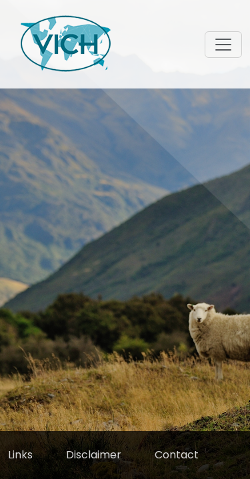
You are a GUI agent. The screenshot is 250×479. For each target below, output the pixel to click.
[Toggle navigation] (223, 44)
